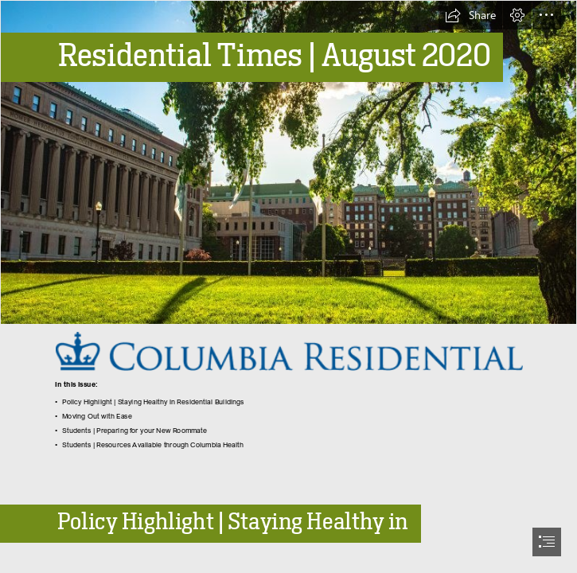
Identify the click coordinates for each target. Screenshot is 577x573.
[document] (288, 286)
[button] (470, 15)
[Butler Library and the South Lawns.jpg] (288, 162)
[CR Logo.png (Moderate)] (288, 350)
